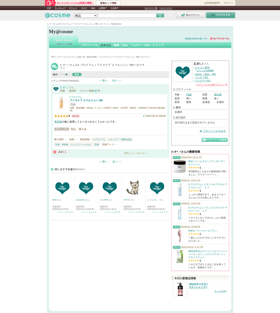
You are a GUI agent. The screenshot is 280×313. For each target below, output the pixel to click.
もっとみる (220, 291)
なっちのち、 (153, 200)
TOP (49, 8)
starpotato (80, 200)
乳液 (73, 104)
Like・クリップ (153, 45)
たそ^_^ (64, 87)
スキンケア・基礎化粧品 (120, 139)
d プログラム (76, 97)
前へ (105, 80)
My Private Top (221, 38)
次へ (115, 80)
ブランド (73, 8)
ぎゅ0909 (104, 200)
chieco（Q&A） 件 (205, 74)
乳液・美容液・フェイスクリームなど (73, 144)
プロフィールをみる (214, 131)
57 (95, 90)
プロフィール (89, 45)
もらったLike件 (205, 70)
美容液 (58, 121)
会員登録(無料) (212, 3)
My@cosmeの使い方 (196, 38)
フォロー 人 (202, 77)
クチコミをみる (64, 212)
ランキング (60, 8)
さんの (211, 84)
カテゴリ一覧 (151, 8)
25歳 (189, 94)
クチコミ (105, 45)
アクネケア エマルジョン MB (86, 100)
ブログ (84, 8)
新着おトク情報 (108, 3)
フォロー (136, 45)
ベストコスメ (166, 8)
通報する (60, 152)
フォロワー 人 (203, 80)
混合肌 (218, 94)
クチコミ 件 (202, 67)
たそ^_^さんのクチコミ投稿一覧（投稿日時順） (78, 57)
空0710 (127, 200)
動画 (116, 45)
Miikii (55, 200)
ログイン (228, 3)
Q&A (93, 8)
